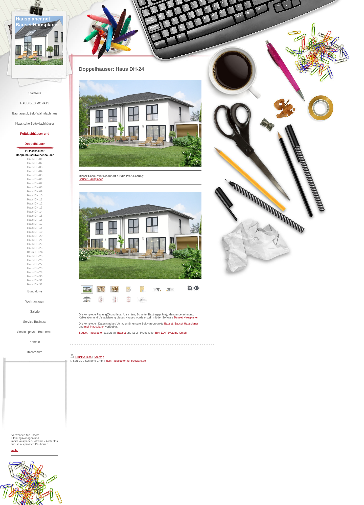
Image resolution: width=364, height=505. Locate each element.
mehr (14, 450)
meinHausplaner (94, 326)
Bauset (168, 323)
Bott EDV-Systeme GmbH (171, 332)
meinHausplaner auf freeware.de (125, 360)
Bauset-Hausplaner (91, 178)
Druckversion (81, 356)
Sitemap (99, 356)
